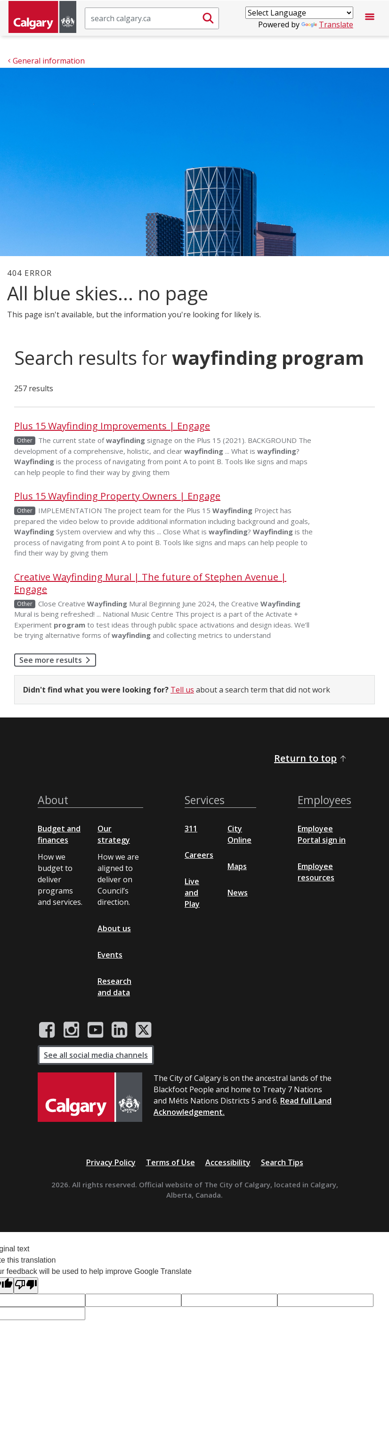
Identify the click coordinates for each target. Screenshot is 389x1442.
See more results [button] (57, 660)
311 (191, 828)
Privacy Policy (111, 1162)
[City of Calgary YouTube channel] (95, 1030)
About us (114, 928)
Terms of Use (170, 1162)
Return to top (310, 758)
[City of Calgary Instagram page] (71, 1030)
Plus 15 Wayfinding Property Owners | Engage (117, 496)
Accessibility (228, 1162)
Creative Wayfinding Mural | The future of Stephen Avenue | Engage (150, 583)
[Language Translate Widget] (299, 13)
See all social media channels (96, 1055)
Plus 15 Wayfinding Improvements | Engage (112, 425)
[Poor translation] (26, 1285)
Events (109, 955)
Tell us (182, 690)
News (237, 892)
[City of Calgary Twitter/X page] (143, 1030)
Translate (327, 24)
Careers (199, 855)
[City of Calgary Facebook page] (47, 1030)
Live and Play (192, 892)
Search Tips (282, 1162)
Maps (237, 866)
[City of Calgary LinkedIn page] (119, 1030)
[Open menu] (370, 18)
